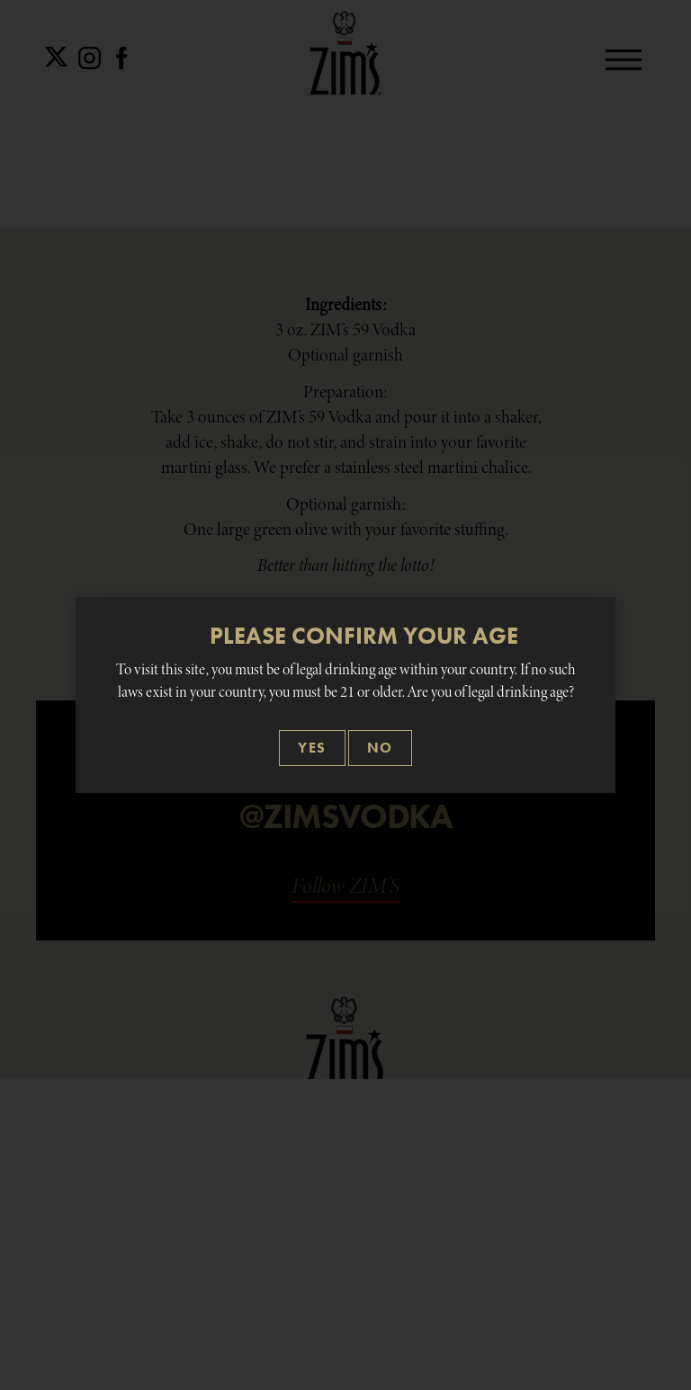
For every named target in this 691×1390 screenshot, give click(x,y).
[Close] (312, 748)
